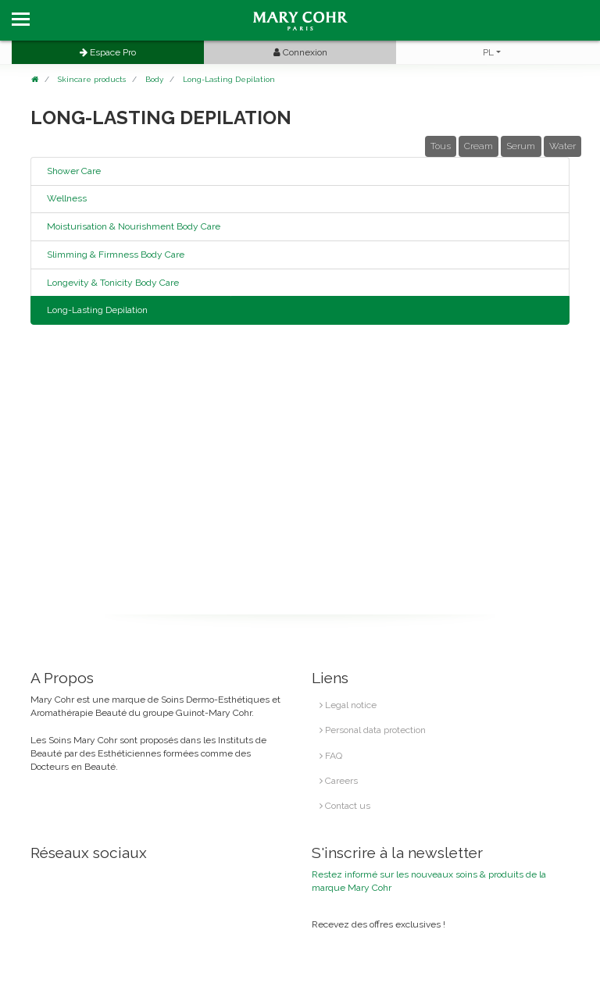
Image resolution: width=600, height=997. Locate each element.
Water (562, 146)
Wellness (67, 198)
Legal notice (348, 705)
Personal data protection (373, 730)
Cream (478, 146)
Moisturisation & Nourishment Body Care (133, 226)
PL (488, 52)
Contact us (345, 805)
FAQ (331, 755)
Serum (520, 146)
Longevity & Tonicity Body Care (113, 282)
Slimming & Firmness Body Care (115, 254)
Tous (440, 146)
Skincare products (92, 79)
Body (154, 79)
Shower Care (74, 171)
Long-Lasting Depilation (229, 79)
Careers (339, 780)
